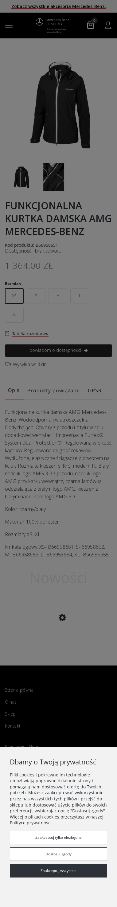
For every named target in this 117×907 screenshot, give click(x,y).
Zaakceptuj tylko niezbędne (58, 837)
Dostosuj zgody (58, 854)
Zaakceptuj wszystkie (58, 870)
